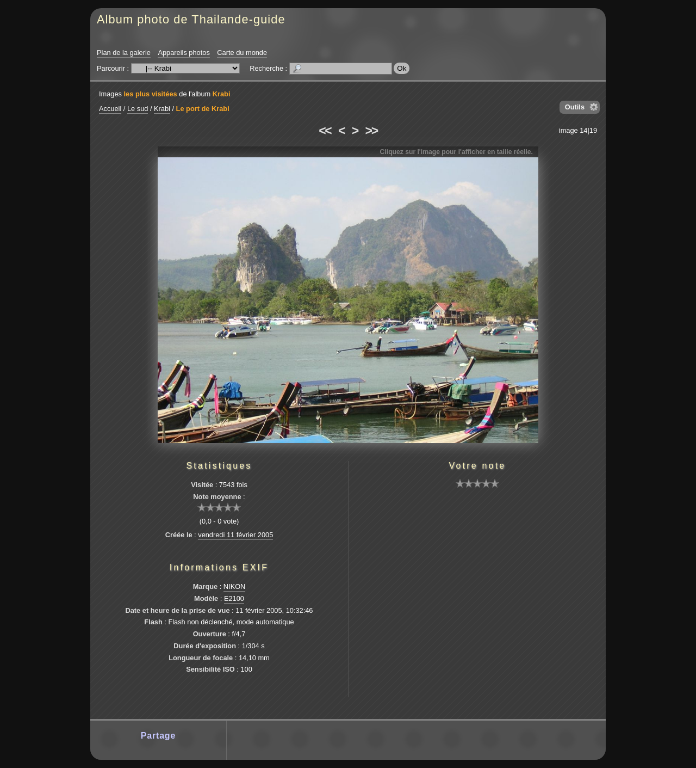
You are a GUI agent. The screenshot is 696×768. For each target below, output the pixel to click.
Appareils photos (183, 52)
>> (371, 131)
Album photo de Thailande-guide (191, 19)
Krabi (222, 94)
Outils (575, 107)
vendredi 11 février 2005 (235, 535)
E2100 (234, 598)
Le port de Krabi (202, 109)
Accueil (110, 109)
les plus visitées (150, 94)
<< (325, 131)
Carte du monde (242, 52)
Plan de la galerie (124, 52)
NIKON (234, 586)
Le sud (137, 109)
